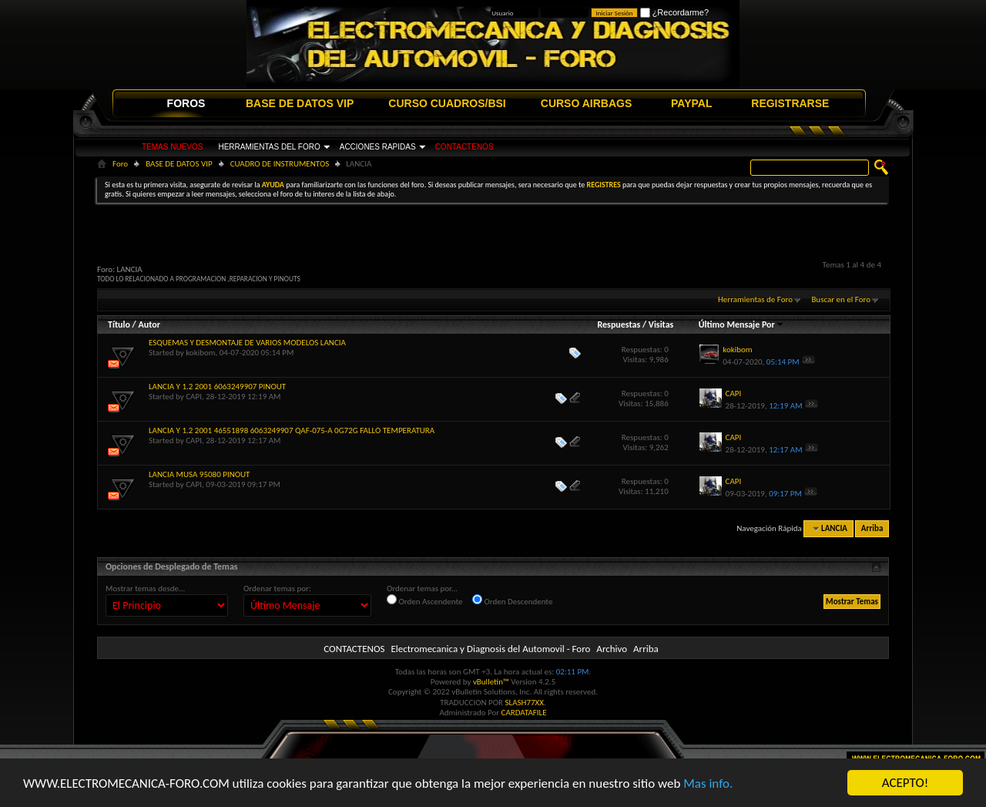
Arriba (872, 528)
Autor (148, 324)
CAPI (194, 397)
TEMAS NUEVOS (172, 147)
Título (119, 324)
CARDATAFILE (524, 713)
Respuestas (619, 324)
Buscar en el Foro (840, 299)
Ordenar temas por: (277, 588)
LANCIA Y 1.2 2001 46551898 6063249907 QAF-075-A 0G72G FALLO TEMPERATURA (291, 430)
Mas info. (708, 783)
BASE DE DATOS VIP (300, 103)
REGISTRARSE (790, 103)
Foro (120, 164)
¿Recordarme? (674, 12)
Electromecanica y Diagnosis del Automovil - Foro (490, 648)
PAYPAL (691, 103)
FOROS (186, 103)
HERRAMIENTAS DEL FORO (269, 147)
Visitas (661, 324)
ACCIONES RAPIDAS (378, 147)
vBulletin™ (491, 682)
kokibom (200, 353)
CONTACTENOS (464, 147)
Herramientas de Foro (755, 299)
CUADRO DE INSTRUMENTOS (280, 164)
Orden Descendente (512, 600)
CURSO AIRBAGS (586, 103)
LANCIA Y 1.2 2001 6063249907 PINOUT (217, 387)
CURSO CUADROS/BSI (446, 103)
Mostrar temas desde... (145, 588)
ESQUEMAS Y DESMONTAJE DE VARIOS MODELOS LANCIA (247, 343)
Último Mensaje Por (741, 324)
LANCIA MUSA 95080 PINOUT (199, 474)
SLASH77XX (525, 703)
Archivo (611, 648)
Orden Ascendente (425, 600)
